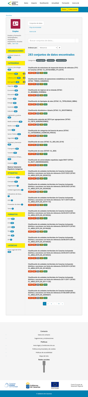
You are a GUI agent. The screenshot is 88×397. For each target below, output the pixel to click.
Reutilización (44, 3)
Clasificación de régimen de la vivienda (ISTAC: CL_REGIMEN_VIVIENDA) (45, 91)
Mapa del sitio (44, 356)
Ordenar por (32, 48)
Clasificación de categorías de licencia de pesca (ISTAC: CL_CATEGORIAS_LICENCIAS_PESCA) (48, 132)
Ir (59, 48)
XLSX (45, 73)
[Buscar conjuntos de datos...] (51, 40)
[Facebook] (44, 363)
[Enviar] (77, 40)
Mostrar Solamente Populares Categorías (15, 168)
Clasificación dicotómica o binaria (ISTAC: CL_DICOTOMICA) (50, 110)
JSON (30, 73)
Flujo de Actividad (35, 27)
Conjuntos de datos (36, 23)
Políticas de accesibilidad (44, 352)
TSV (38, 73)
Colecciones (72, 9)
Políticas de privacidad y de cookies (44, 349)
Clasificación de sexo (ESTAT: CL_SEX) (42, 151)
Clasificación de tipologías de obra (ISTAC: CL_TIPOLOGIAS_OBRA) (52, 101)
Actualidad (55, 3)
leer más (15, 43)
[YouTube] (44, 370)
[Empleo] (15, 24)
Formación (65, 3)
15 (59, 304)
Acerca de (75, 3)
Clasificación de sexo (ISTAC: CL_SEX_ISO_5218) (46, 142)
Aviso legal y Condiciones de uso (44, 345)
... (54, 304)
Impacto (34, 3)
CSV (41, 73)
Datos (26, 3)
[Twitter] (44, 367)
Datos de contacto (44, 335)
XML (34, 73)
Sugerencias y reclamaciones (44, 338)
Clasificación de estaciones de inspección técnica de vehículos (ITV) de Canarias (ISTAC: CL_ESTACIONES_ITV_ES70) (53, 69)
